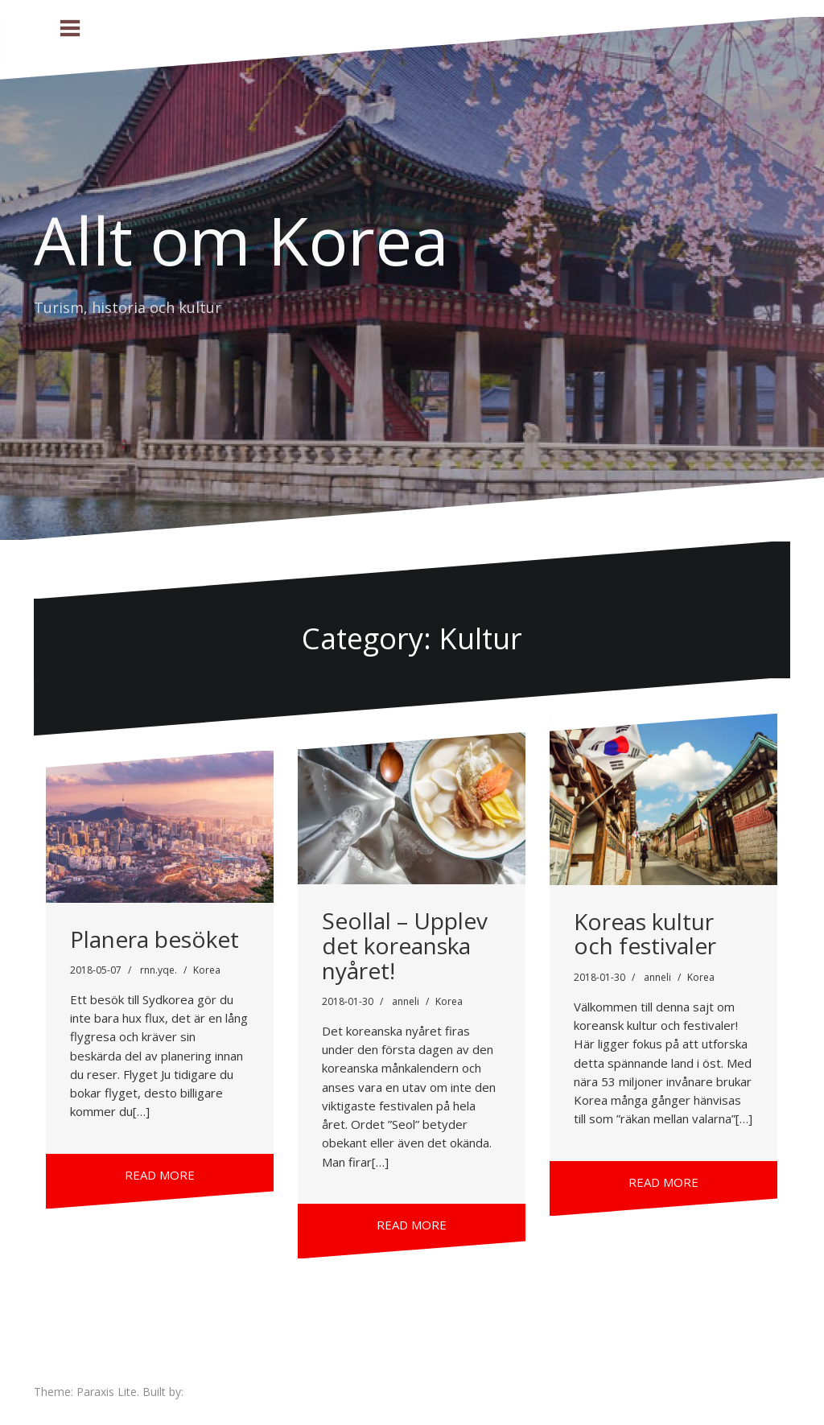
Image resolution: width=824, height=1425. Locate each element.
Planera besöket (154, 939)
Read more (160, 1175)
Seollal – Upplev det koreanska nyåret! (405, 945)
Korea (206, 970)
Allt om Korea (241, 240)
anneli (405, 1001)
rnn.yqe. (158, 970)
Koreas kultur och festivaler (645, 934)
